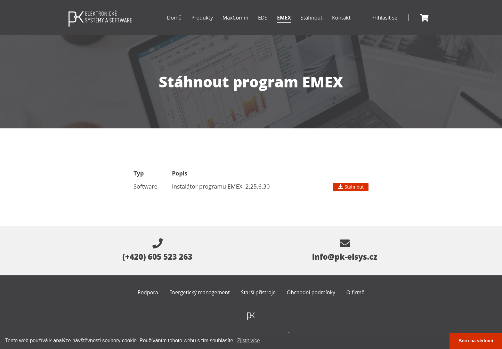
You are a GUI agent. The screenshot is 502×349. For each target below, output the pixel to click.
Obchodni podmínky (311, 292)
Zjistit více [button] (248, 340)
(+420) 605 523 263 (157, 250)
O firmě (355, 292)
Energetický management (199, 292)
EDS (262, 24)
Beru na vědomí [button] (475, 340)
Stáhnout (311, 17)
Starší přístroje (258, 292)
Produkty (202, 24)
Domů (174, 17)
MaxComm (235, 24)
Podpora (148, 292)
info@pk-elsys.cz (344, 250)
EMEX (284, 24)
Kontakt (341, 17)
